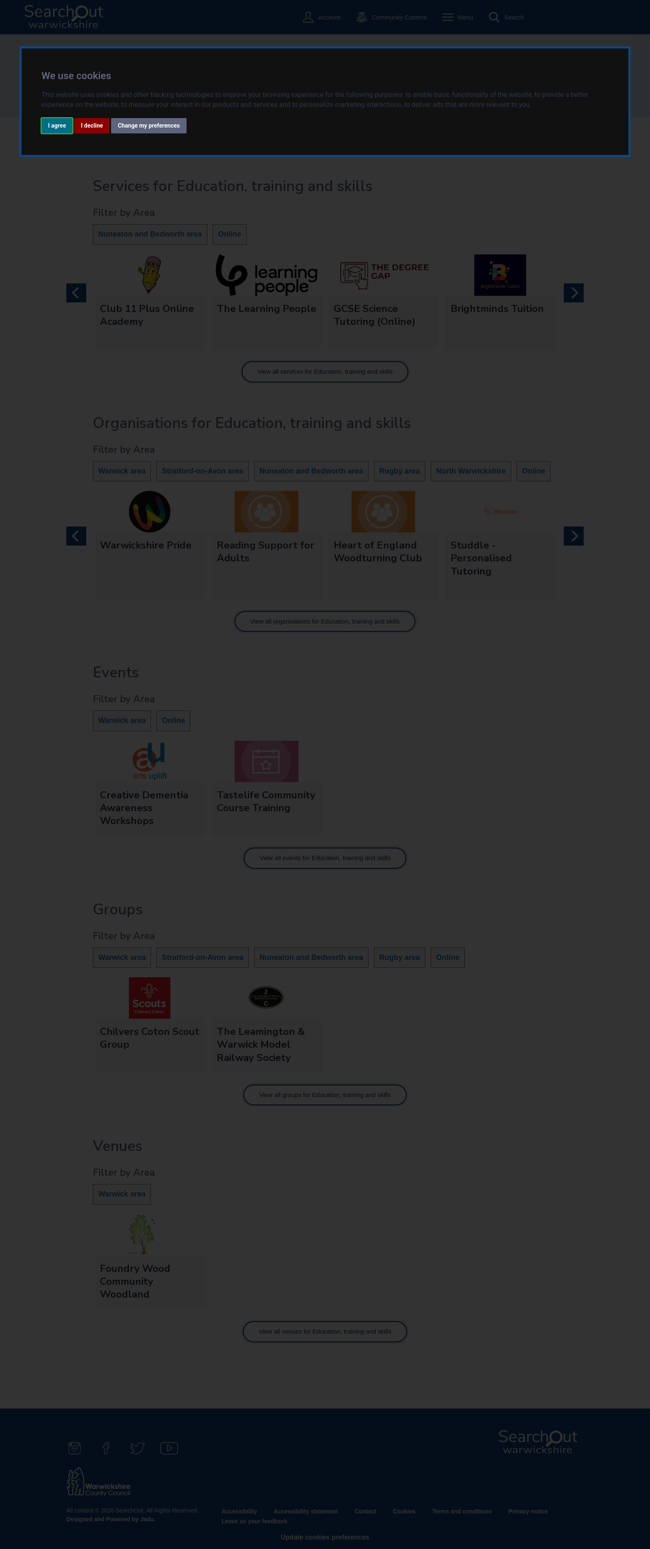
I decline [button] (92, 125)
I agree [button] (57, 125)
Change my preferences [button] (148, 125)
